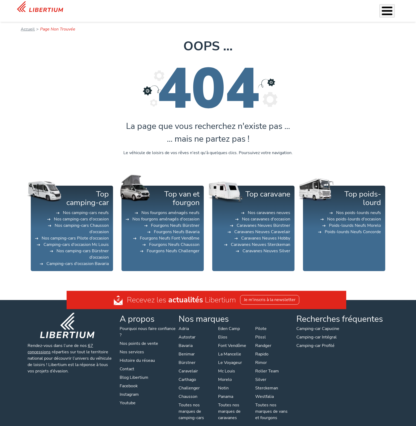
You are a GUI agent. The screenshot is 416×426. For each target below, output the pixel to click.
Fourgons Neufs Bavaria (177, 225)
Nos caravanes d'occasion (266, 212)
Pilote (261, 322)
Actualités (331, 7)
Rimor (261, 356)
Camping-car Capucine (317, 322)
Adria (184, 322)
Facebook (129, 379)
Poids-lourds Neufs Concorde (353, 225)
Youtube (128, 396)
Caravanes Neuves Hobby (265, 231)
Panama (225, 390)
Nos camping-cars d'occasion (81, 212)
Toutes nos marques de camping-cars (191, 404)
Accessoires (226, 7)
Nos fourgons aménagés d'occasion (166, 212)
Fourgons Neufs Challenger (173, 244)
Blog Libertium (134, 370)
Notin (223, 381)
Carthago (187, 373)
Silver (260, 373)
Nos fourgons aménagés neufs (170, 206)
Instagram (129, 387)
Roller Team (267, 364)
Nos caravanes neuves (269, 206)
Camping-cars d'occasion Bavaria (77, 257)
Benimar (187, 347)
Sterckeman (266, 381)
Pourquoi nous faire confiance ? (148, 325)
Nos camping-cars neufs (86, 206)
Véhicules (172, 7)
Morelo (225, 373)
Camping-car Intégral (316, 330)
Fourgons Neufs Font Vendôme (170, 231)
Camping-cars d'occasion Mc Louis (76, 238)
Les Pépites (147, 7)
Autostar (187, 330)
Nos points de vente (139, 337)
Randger (263, 339)
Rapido (261, 347)
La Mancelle (229, 347)
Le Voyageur (230, 356)
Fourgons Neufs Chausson (174, 238)
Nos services (198, 7)
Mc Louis (226, 364)
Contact (392, 8)
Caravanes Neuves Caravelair (262, 225)
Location (269, 7)
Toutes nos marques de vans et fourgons (271, 404)
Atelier (249, 7)
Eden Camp (229, 322)
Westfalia (264, 390)
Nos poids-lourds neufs (358, 206)
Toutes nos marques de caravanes (229, 404)
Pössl (260, 330)
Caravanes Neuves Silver (266, 244)
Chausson (188, 390)
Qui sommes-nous (299, 7)
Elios (222, 330)
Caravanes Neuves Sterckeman (260, 238)
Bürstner (187, 356)
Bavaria (186, 339)
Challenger (189, 381)
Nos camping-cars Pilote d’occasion (75, 231)
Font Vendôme (232, 339)
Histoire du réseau (137, 354)
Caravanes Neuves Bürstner (263, 218)
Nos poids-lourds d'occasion (354, 212)
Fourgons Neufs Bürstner (175, 218)
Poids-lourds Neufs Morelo (355, 218)
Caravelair (188, 364)
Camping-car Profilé (315, 339)
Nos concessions (363, 8)
